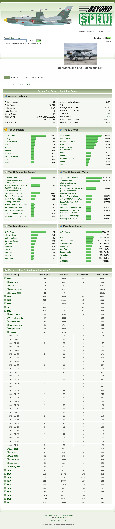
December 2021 (16, 314)
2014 (9, 492)
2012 (9, 499)
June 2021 (13, 449)
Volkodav (64, 255)
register (17, 38)
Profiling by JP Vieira (13, 207)
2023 (9, 304)
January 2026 (15, 293)
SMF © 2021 (57, 515)
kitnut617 (9, 147)
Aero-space (65, 136)
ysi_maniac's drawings (14, 210)
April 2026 (13, 282)
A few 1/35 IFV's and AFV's (16, 204)
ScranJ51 (9, 259)
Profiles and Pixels (67, 142)
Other (62, 156)
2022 (9, 307)
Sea (62, 165)
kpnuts (8, 250)
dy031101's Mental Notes (70, 207)
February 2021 (15, 463)
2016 (9, 485)
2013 (9, 495)
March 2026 (14, 286)
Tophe (7, 159)
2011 (9, 503)
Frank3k (8, 247)
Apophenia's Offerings (14, 193)
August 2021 (14, 329)
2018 (9, 477)
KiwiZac (8, 253)
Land (62, 145)
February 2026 (15, 289)
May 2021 (13, 452)
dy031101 (64, 261)
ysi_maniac (9, 244)
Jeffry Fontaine (11, 142)
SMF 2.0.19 (48, 515)
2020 (9, 470)
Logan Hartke (65, 252)
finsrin (7, 145)
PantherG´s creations (14, 196)
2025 (9, 297)
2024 (9, 300)
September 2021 (16, 325)
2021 (9, 311)
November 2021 (16, 318)
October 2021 (15, 322)
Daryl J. (8, 153)
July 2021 (13, 332)
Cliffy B (8, 162)
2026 (9, 279)
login (11, 38)
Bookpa (107, 116)
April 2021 (13, 456)
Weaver (8, 150)
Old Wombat (65, 249)
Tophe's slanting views (14, 213)
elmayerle (9, 139)
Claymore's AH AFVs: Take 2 (17, 216)
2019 (9, 474)
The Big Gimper (11, 235)
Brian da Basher (11, 156)
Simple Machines (67, 515)
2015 (9, 488)
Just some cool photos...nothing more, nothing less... (14, 180)
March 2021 (14, 460)
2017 (9, 481)
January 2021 (15, 467)
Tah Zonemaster (62, 517)
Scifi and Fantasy (67, 159)
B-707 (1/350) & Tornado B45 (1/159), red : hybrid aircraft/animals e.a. (17, 188)
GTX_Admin (10, 136)
